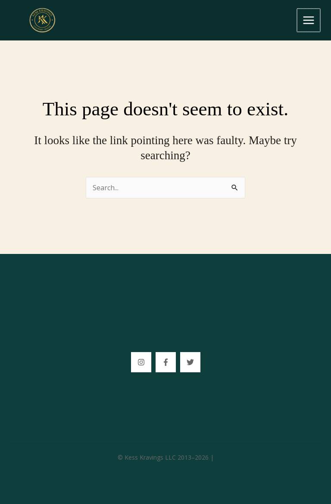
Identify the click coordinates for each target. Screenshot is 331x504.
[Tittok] (190, 362)
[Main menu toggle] (309, 20)
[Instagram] (141, 362)
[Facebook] (166, 362)
